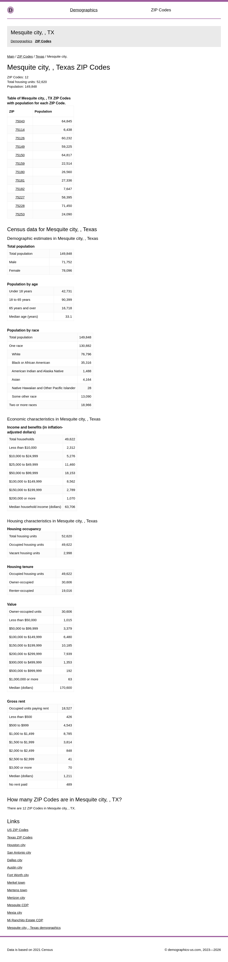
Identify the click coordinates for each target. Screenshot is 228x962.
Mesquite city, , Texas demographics (34, 928)
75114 (20, 129)
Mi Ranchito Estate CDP (25, 920)
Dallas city (14, 860)
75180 (20, 172)
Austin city (14, 867)
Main (10, 56)
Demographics (84, 10)
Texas (40, 56)
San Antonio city (19, 852)
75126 (20, 138)
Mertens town (17, 890)
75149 (20, 146)
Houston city (16, 845)
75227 (20, 197)
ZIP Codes (161, 10)
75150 (20, 155)
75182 (20, 189)
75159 (20, 163)
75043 (20, 121)
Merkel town (16, 882)
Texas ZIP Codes (20, 837)
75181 (20, 180)
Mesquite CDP (18, 905)
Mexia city (14, 912)
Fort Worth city (18, 875)
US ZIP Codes (17, 830)
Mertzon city (16, 897)
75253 (20, 214)
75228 (20, 206)
